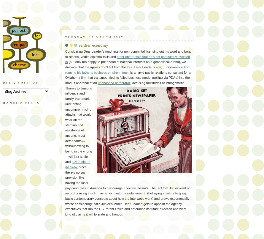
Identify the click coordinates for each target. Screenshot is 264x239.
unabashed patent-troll (114, 83)
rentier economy (93, 45)
